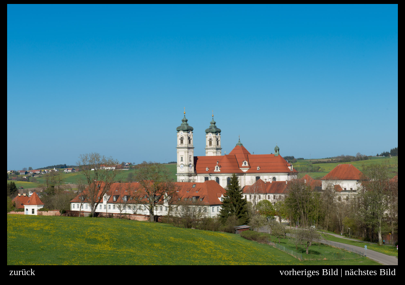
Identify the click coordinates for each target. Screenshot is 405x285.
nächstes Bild (370, 272)
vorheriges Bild (309, 272)
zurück (22, 272)
